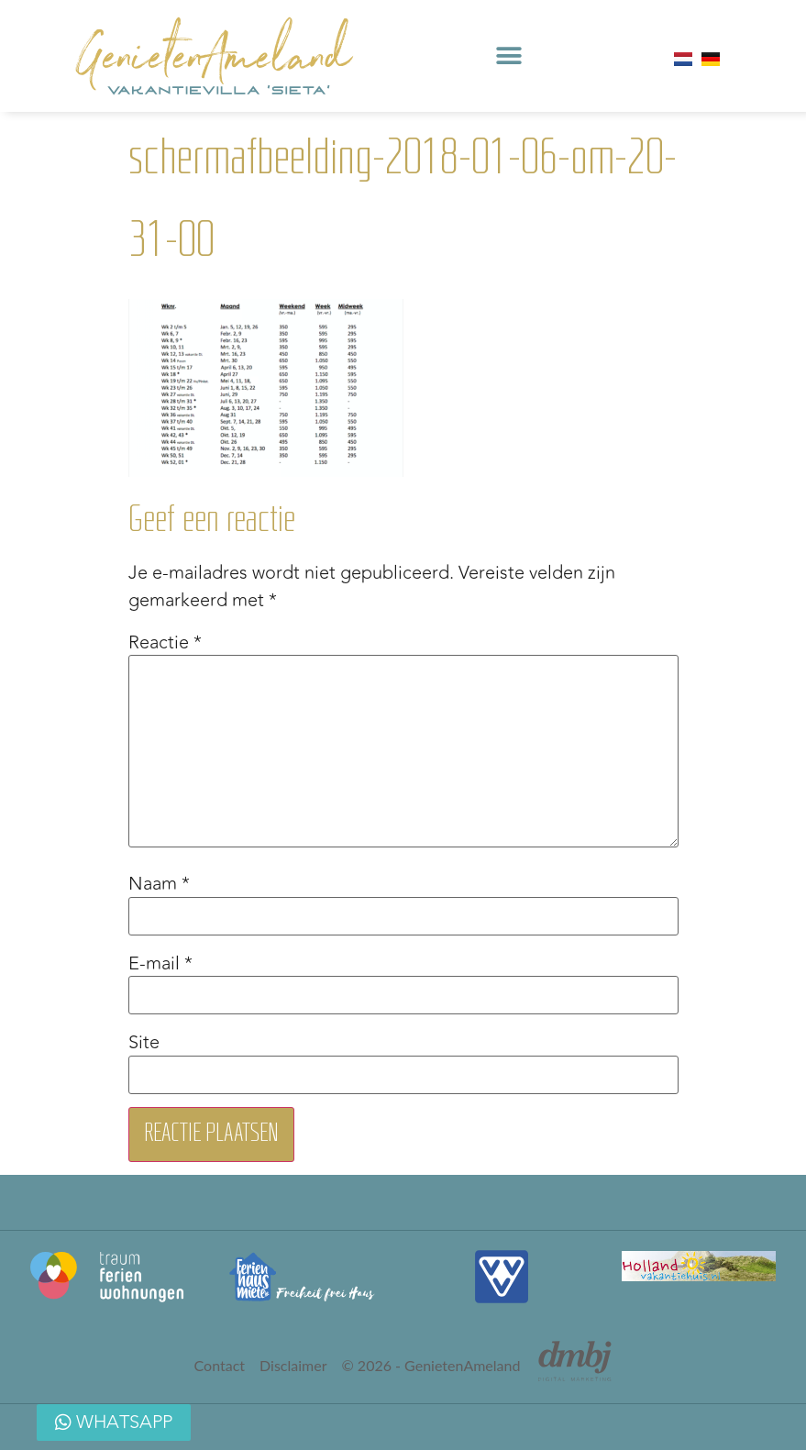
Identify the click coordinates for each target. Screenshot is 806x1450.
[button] (508, 56)
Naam (159, 884)
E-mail (160, 964)
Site (144, 1043)
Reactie (165, 643)
